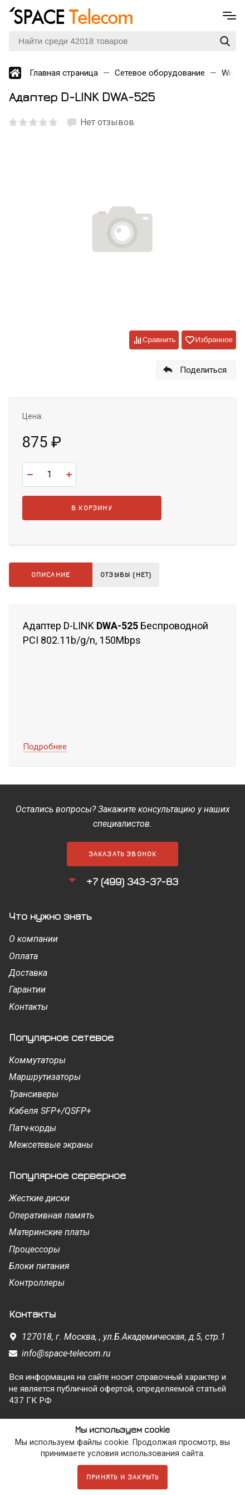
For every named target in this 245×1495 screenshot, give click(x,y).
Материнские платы (49, 1232)
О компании (33, 939)
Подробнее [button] (45, 747)
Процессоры (34, 1249)
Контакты (28, 1006)
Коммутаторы (37, 1060)
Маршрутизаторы (45, 1077)
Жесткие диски (39, 1198)
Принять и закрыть (122, 1477)
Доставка (28, 973)
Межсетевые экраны (51, 1144)
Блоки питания (39, 1266)
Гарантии (27, 989)
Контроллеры (37, 1282)
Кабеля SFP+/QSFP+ (50, 1111)
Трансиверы (33, 1094)
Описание (51, 574)
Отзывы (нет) (125, 574)
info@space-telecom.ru (66, 1353)
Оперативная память (51, 1215)
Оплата (23, 956)
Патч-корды (32, 1128)
